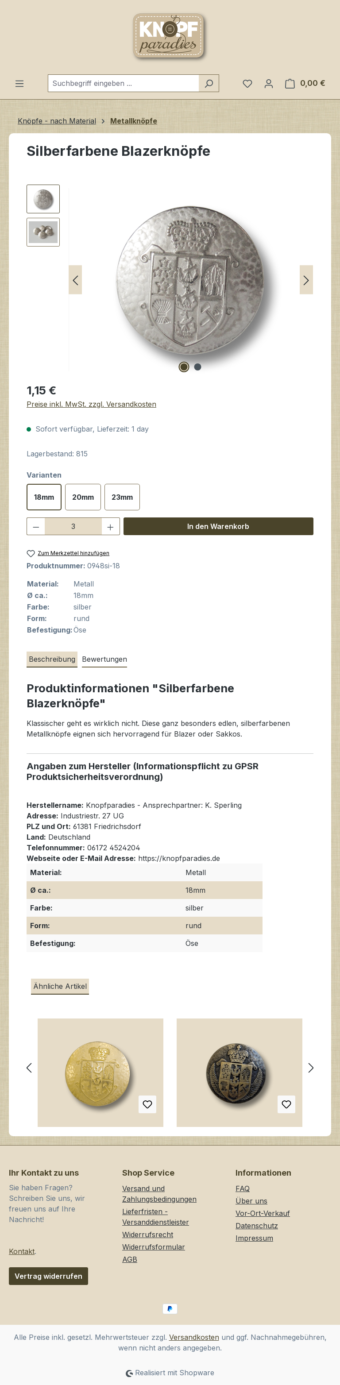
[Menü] (19, 83)
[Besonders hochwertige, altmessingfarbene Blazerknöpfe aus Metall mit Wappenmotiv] (239, 1076)
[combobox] (123, 83)
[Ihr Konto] (268, 83)
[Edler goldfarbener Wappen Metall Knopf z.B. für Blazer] (100, 1076)
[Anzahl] (73, 526)
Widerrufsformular (153, 1246)
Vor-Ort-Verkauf (263, 1213)
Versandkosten (194, 1337)
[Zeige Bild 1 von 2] (184, 366)
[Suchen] (208, 83)
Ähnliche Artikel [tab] (60, 986)
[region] (170, 280)
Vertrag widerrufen (48, 1276)
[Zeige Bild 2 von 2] (197, 366)
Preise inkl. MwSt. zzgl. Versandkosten (91, 404)
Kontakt (22, 1251)
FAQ (243, 1188)
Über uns (251, 1200)
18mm (44, 497)
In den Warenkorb (218, 526)
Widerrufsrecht (147, 1234)
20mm (83, 497)
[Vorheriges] (75, 280)
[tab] (52, 659)
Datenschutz (257, 1225)
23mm (122, 497)
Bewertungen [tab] (104, 659)
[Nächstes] (306, 280)
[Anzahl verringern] (36, 526)
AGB (129, 1259)
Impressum (254, 1238)
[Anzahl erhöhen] (110, 526)
